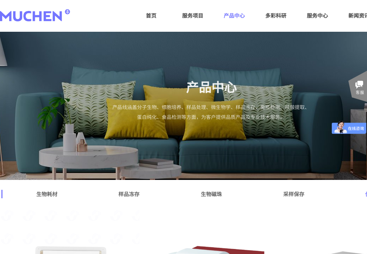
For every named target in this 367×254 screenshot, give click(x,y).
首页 (151, 15)
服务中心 (317, 15)
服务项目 (192, 15)
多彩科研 (275, 15)
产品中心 (234, 15)
